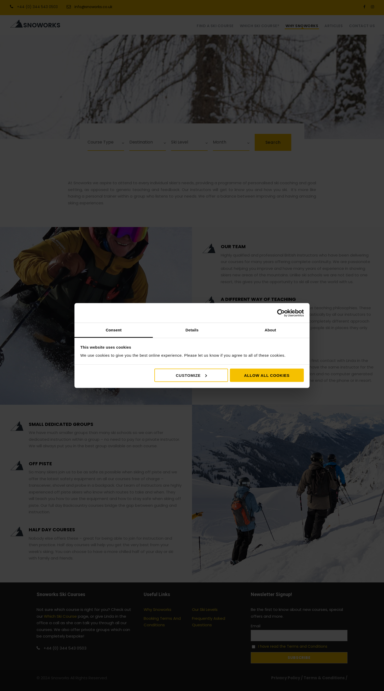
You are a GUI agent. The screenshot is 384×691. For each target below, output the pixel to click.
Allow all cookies (266, 375)
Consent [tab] (114, 330)
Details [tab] (192, 330)
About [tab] (270, 330)
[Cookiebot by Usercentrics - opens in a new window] (281, 313)
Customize (191, 375)
